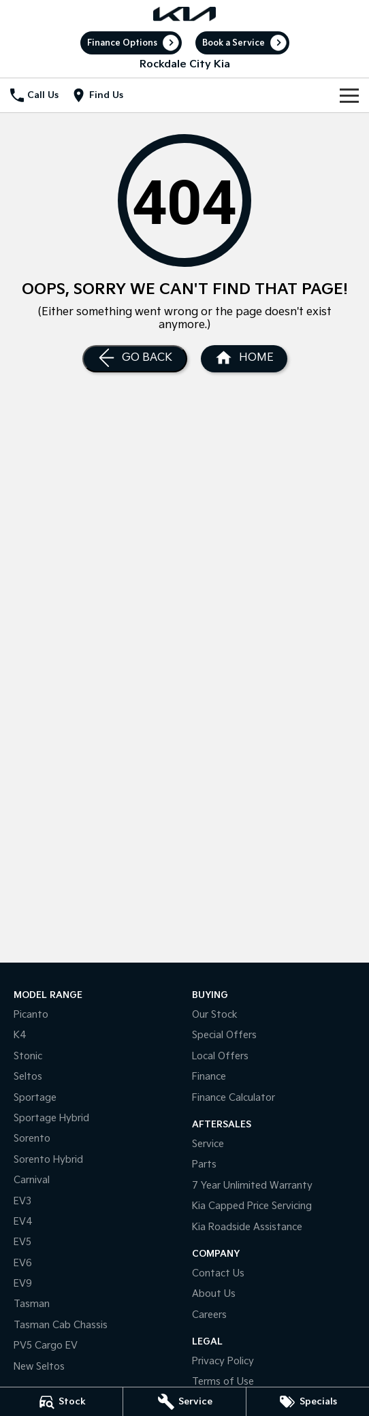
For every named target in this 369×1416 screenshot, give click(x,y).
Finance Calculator (233, 1098)
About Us (214, 1294)
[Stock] (61, 1401)
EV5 (22, 1242)
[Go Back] (134, 358)
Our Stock (215, 1014)
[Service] (184, 1401)
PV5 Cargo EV (46, 1345)
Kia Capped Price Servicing (252, 1206)
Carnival (32, 1180)
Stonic (28, 1056)
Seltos (28, 1076)
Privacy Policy (223, 1361)
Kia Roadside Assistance (247, 1227)
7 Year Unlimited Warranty (252, 1185)
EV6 (23, 1263)
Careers (209, 1315)
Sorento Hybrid (48, 1159)
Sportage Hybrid (51, 1118)
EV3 (22, 1201)
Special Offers (224, 1035)
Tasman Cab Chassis (61, 1325)
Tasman (32, 1304)
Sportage (35, 1098)
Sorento (32, 1138)
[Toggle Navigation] (349, 95)
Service (208, 1144)
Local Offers (220, 1056)
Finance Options (122, 43)
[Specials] (307, 1401)
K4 (20, 1035)
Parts (204, 1164)
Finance (209, 1076)
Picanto (31, 1014)
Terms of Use (223, 1381)
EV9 (23, 1283)
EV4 (23, 1221)
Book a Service (233, 43)
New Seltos (39, 1366)
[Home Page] (184, 14)
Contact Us (218, 1273)
